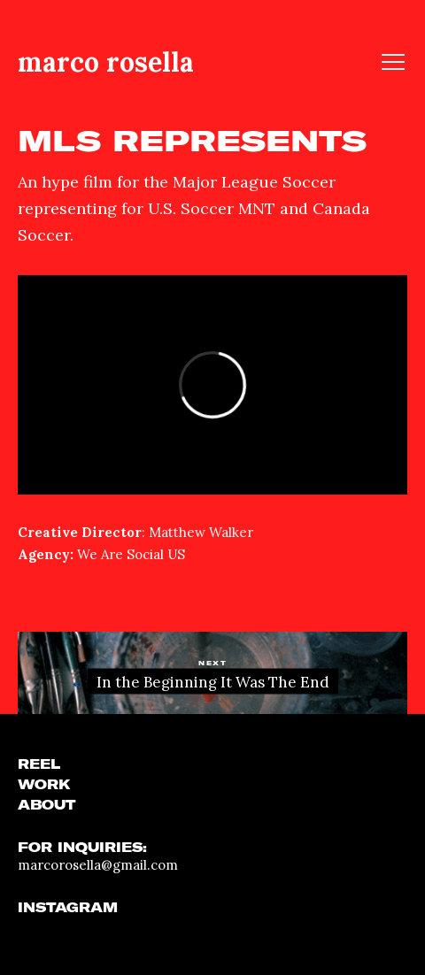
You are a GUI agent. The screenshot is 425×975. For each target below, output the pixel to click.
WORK (44, 785)
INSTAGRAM (68, 908)
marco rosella (106, 62)
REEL (39, 764)
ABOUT (47, 805)
